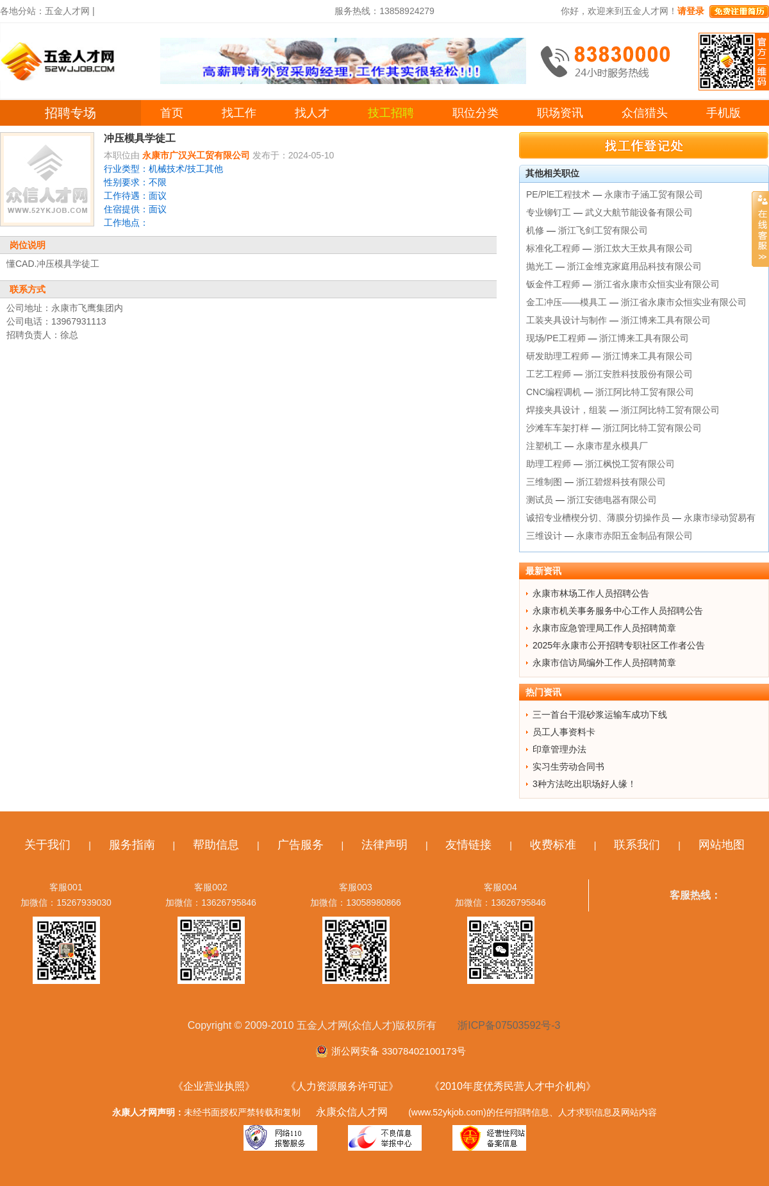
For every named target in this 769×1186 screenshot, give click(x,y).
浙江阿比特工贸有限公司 (644, 392)
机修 (535, 230)
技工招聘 (391, 112)
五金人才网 (67, 11)
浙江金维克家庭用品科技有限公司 (634, 266)
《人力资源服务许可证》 (342, 1086)
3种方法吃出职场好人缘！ (584, 784)
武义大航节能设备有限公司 (639, 212)
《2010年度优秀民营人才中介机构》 (512, 1086)
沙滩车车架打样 (557, 428)
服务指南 (132, 844)
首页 (171, 112)
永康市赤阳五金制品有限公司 (634, 535)
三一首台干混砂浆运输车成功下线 (600, 714)
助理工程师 (548, 464)
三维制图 (544, 482)
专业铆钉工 (548, 212)
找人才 (312, 112)
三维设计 (544, 535)
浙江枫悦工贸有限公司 (630, 464)
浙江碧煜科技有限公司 (621, 482)
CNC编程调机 (553, 392)
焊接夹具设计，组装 (566, 410)
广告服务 (300, 844)
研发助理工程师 (557, 356)
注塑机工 (544, 446)
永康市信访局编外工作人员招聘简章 (604, 662)
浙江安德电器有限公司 (612, 500)
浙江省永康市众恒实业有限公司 (657, 284)
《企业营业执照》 (214, 1086)
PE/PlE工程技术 (558, 194)
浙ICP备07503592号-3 (509, 1025)
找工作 (239, 112)
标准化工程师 (553, 248)
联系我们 (637, 844)
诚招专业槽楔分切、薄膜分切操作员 (598, 518)
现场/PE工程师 (556, 338)
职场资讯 (560, 112)
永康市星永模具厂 (612, 446)
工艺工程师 (548, 374)
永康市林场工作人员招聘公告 (591, 593)
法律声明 (384, 844)
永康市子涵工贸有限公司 (653, 194)
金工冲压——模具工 (566, 302)
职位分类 (475, 112)
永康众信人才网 (352, 1111)
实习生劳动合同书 (568, 766)
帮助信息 (216, 844)
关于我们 (47, 844)
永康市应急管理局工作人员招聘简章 (604, 628)
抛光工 (539, 266)
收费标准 (553, 844)
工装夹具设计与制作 (566, 320)
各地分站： (22, 11)
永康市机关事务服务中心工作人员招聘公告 (618, 611)
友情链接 (468, 844)
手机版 (723, 112)
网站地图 (722, 844)
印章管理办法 (559, 749)
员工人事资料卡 (564, 732)
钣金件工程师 (553, 284)
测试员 (539, 500)
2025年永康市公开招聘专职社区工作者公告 (619, 645)
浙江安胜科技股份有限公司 (639, 374)
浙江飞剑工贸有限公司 (603, 230)
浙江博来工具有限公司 (666, 320)
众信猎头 (645, 112)
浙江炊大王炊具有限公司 (643, 248)
